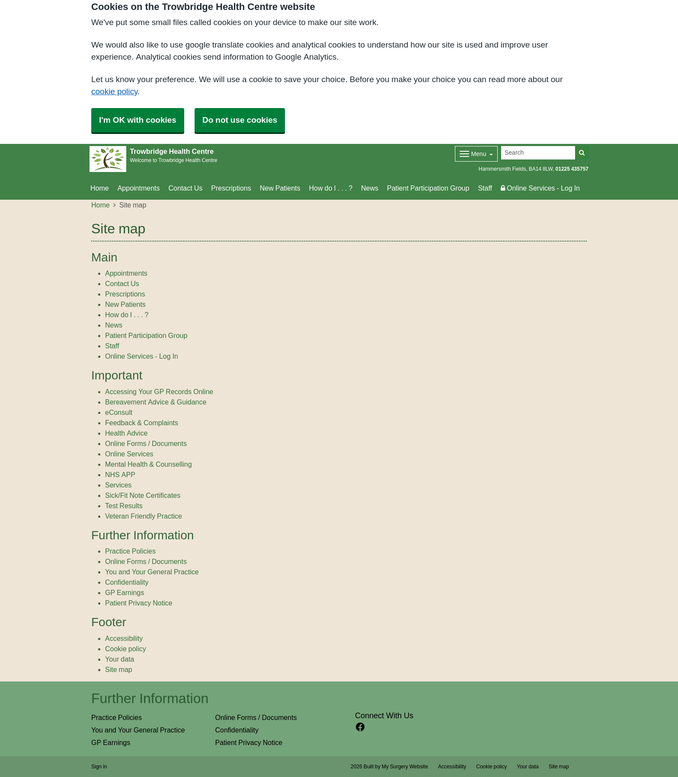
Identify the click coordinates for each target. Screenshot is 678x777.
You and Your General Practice (152, 571)
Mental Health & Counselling (148, 464)
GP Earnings (124, 592)
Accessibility (124, 638)
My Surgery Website (405, 766)
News (369, 188)
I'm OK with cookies (137, 120)
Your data (119, 659)
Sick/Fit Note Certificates (142, 495)
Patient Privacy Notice (139, 602)
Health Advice (126, 433)
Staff (485, 188)
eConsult (118, 412)
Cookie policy (125, 648)
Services (118, 484)
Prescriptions (231, 188)
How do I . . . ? (330, 188)
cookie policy (114, 91)
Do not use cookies (239, 120)
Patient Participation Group (428, 188)
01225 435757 (572, 169)
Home (100, 204)
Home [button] (99, 188)
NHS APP (120, 474)
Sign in (99, 766)
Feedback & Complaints (141, 422)
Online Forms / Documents (146, 443)
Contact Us (186, 188)
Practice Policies (130, 551)
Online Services (129, 453)
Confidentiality (127, 582)
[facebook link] (360, 727)
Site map (118, 669)
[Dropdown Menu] (476, 154)
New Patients (280, 188)
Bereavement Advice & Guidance (155, 401)
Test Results (124, 505)
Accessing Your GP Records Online (159, 391)
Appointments (139, 188)
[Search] (538, 152)
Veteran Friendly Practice (143, 516)
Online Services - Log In (540, 188)
